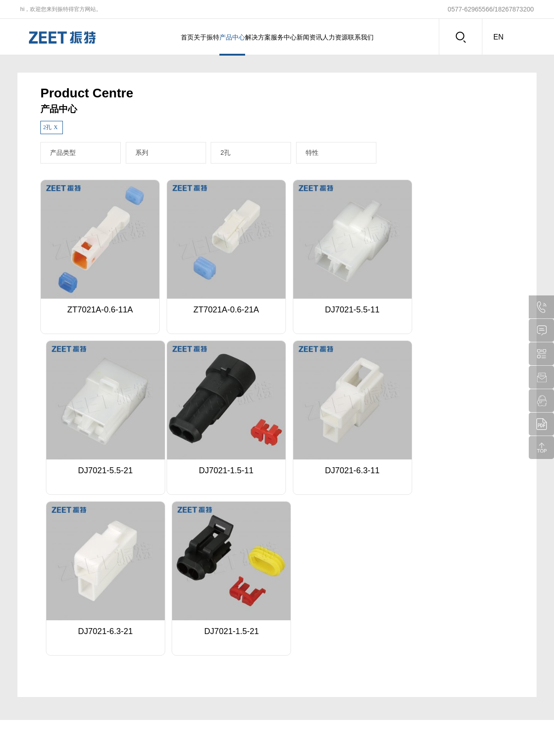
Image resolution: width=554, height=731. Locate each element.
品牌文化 (36, 645)
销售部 (308, 645)
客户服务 (146, 633)
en (498, 37)
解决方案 (252, 37)
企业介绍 (36, 622)
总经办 (308, 622)
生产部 (308, 656)
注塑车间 (311, 679)
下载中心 (146, 645)
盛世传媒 (521, 708)
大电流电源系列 (99, 668)
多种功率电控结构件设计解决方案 (231, 633)
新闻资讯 (326, 37)
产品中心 (215, 37)
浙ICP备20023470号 (397, 708)
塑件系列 (91, 633)
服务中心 (289, 37)
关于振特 (177, 37)
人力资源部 (313, 633)
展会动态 (256, 633)
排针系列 (91, 656)
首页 (146, 37)
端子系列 (91, 622)
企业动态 (256, 622)
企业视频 (36, 656)
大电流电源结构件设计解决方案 (228, 645)
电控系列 (91, 645)
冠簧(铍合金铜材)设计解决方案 (227, 622)
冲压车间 (311, 668)
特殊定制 (146, 622)
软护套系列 (93, 679)
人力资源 (363, 37)
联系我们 (401, 37)
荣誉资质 (36, 633)
